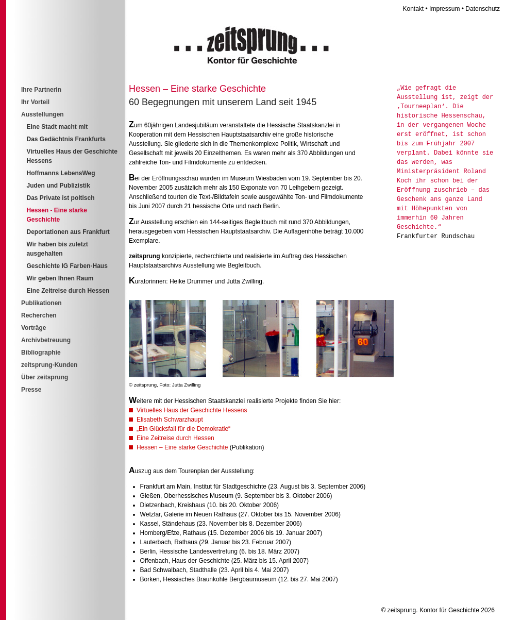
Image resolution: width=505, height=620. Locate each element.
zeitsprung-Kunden (49, 364)
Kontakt (413, 8)
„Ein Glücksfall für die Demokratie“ (183, 428)
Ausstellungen (42, 114)
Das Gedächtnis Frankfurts (66, 139)
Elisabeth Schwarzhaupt (170, 419)
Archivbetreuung (46, 340)
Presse (31, 389)
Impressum (444, 8)
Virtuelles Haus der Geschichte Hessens (192, 410)
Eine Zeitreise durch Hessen (175, 438)
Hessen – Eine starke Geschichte (182, 447)
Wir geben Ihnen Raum (60, 278)
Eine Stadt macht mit (57, 126)
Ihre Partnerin (41, 89)
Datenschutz (482, 8)
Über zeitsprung (44, 377)
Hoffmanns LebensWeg (61, 173)
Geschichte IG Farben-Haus (67, 266)
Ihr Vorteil (35, 102)
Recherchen (39, 315)
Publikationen (41, 303)
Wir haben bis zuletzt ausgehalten (57, 249)
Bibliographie (41, 352)
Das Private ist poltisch (61, 198)
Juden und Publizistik (58, 185)
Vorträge (33, 327)
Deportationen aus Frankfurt (68, 232)
